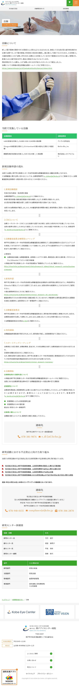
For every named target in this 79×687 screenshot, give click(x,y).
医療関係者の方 (39, 9)
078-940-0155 (16, 510)
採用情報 (66, 9)
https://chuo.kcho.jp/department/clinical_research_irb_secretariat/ (31, 295)
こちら (25, 321)
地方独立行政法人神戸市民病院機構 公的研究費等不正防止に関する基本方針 (33, 469)
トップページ (6, 600)
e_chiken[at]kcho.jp (52, 176)
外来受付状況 (13, 9)
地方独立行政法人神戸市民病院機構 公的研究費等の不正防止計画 (29, 472)
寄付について (31, 667)
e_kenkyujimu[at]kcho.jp (15, 230)
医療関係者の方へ (17, 600)
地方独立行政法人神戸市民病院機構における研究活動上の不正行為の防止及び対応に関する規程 (39, 475)
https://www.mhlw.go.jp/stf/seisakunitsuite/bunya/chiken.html (27, 68)
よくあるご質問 (32, 654)
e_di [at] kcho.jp (51, 436)
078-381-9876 (29, 436)
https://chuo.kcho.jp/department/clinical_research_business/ (28, 362)
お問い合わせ (31, 660)
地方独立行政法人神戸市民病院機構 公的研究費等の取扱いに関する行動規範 (33, 466)
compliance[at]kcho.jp (41, 510)
